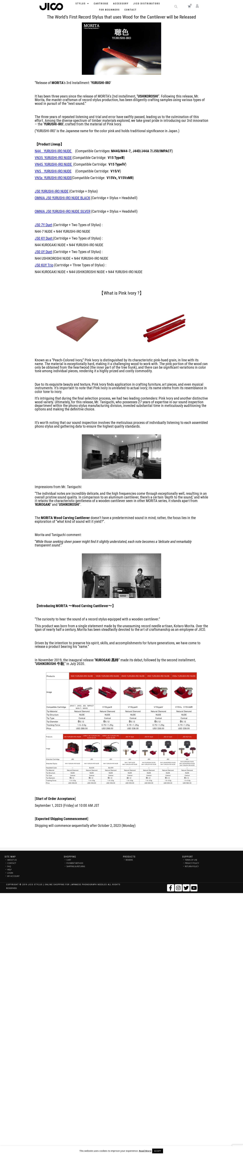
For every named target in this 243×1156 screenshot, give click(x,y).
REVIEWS (129, 860)
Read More (145, 1150)
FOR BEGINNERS (109, 10)
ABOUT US (12, 860)
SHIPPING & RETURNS (75, 866)
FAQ (9, 866)
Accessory (121, 3)
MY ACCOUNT (13, 876)
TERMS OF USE (191, 860)
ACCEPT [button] (157, 1151)
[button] (176, 6)
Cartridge (101, 3)
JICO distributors (146, 3)
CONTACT (11, 863)
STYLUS (82, 3)
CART (68, 860)
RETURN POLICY (192, 866)
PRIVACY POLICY (192, 863)
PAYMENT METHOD (74, 863)
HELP (9, 869)
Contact (130, 10)
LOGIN (10, 873)
